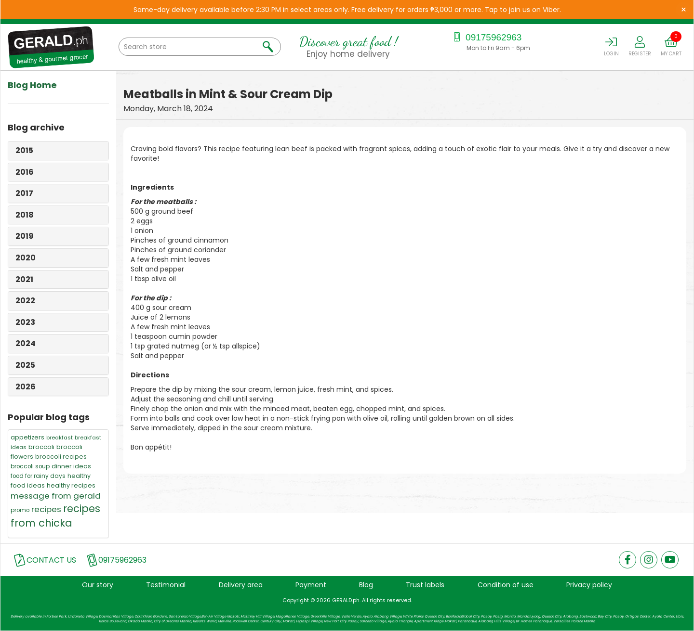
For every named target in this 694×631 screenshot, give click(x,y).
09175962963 (486, 37)
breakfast (59, 437)
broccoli (41, 447)
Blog (366, 585)
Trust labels (425, 585)
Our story (97, 585)
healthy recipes (71, 485)
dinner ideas (71, 466)
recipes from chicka (55, 516)
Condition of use (506, 585)
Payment (310, 585)
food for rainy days (38, 476)
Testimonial (166, 585)
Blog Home (32, 85)
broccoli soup (30, 466)
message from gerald (56, 496)
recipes (46, 509)
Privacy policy (589, 585)
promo (20, 510)
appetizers (27, 437)
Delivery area (241, 585)
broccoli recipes (61, 456)
